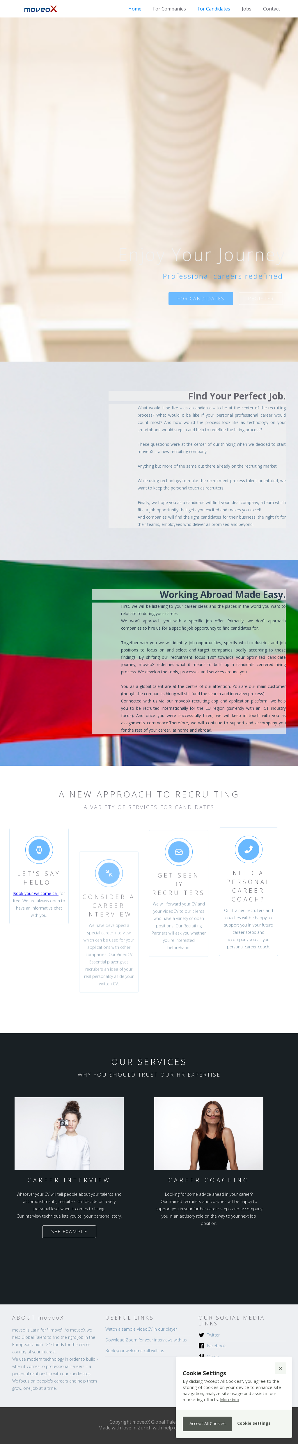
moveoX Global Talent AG (160, 1422)
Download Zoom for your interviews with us (146, 1340)
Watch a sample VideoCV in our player (141, 1329)
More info (229, 1399)
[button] (280, 1368)
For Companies (169, 9)
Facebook (216, 1345)
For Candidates (214, 9)
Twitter (213, 1335)
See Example (69, 1231)
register (261, 303)
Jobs (246, 9)
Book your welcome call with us (134, 1350)
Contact (271, 9)
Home (134, 9)
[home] (41, 8)
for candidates (200, 303)
